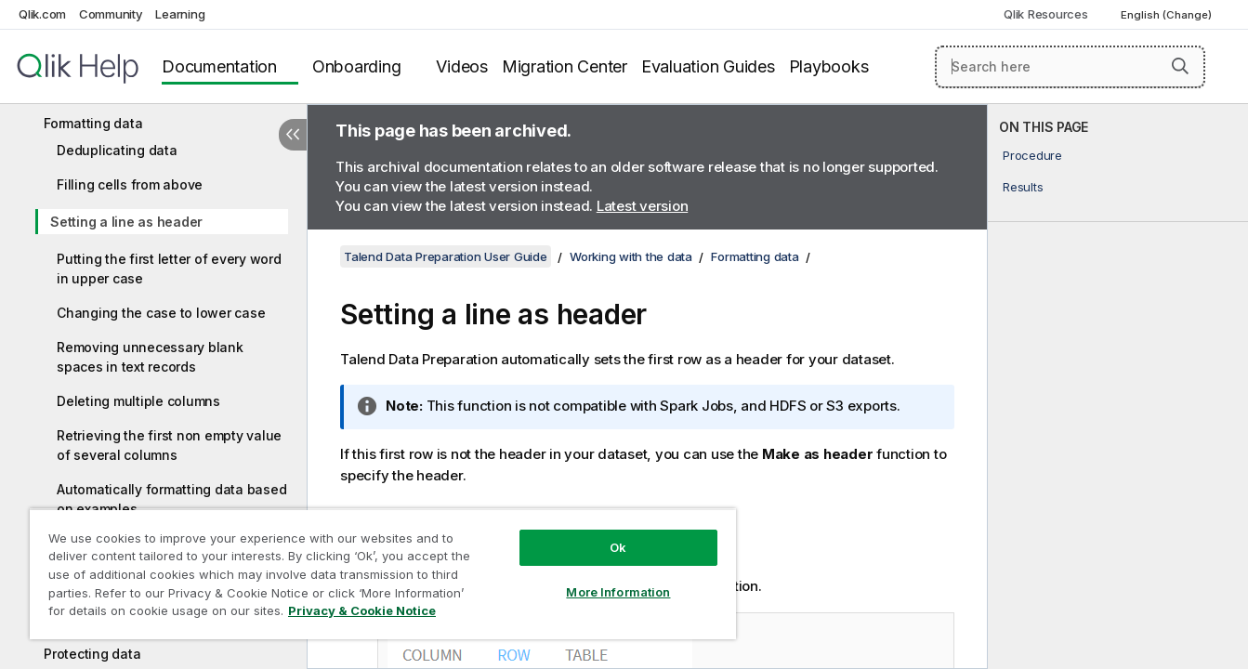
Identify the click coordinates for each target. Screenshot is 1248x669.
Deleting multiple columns (138, 401)
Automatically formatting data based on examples (171, 499)
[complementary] (1118, 386)
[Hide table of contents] (293, 135)
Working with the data (631, 256)
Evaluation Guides (708, 66)
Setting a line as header (126, 222)
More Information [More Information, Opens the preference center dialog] (618, 591)
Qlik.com (42, 14)
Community (111, 14)
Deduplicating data (117, 150)
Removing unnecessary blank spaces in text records (150, 356)
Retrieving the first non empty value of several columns (169, 445)
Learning (179, 14)
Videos (462, 66)
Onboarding (356, 66)
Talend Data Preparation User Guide (445, 256)
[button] (1180, 66)
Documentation (219, 66)
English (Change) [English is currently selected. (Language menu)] (1168, 14)
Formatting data (93, 123)
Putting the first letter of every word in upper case (169, 268)
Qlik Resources (1046, 14)
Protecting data (92, 654)
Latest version (643, 206)
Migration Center (564, 66)
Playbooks (829, 66)
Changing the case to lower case (161, 313)
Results (1023, 186)
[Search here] (1070, 66)
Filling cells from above (130, 184)
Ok (618, 547)
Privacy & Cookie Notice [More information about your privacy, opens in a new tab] (362, 610)
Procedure (1032, 155)
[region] (383, 573)
